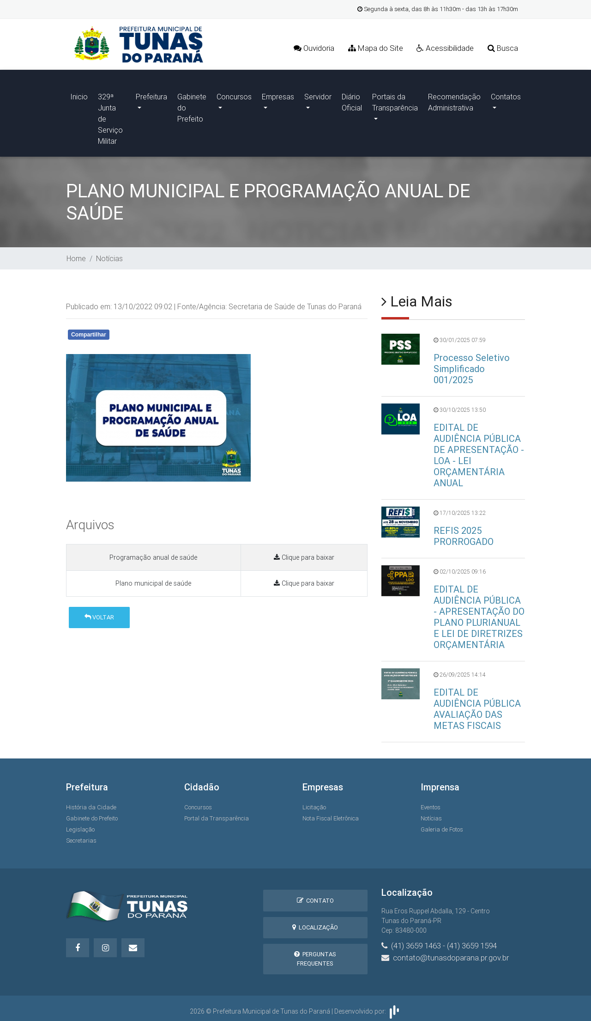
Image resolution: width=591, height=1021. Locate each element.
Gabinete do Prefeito (191, 105)
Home (76, 253)
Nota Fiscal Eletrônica (330, 814)
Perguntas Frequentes (315, 954)
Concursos (234, 94)
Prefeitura (151, 94)
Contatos (506, 94)
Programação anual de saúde (153, 553)
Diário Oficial (352, 100)
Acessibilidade (444, 48)
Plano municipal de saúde (153, 579)
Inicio (79, 94)
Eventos (430, 803)
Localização (315, 923)
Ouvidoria (312, 48)
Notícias (109, 253)
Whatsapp (173, 332)
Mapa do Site (374, 48)
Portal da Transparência (216, 814)
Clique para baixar (304, 553)
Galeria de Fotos (442, 825)
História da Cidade (91, 803)
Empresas (278, 94)
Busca (502, 48)
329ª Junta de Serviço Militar (110, 116)
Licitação (314, 803)
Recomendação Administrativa (454, 100)
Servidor (318, 94)
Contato (315, 896)
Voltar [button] (99, 613)
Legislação (80, 825)
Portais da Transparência (395, 100)
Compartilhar (88, 330)
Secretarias (81, 836)
